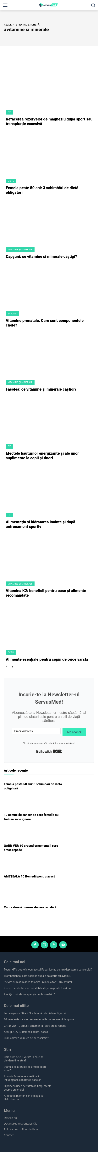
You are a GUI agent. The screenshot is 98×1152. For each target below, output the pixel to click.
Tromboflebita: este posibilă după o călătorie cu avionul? (37, 975)
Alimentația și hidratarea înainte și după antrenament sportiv (40, 524)
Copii (11, 652)
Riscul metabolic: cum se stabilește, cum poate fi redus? (37, 988)
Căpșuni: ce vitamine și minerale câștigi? (41, 256)
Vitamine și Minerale (20, 249)
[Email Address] (36, 731)
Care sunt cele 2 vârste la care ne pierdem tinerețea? (23, 1059)
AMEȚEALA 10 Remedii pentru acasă (29, 876)
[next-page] (12, 667)
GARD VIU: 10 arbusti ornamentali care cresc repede (35, 1025)
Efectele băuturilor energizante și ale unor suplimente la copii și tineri (42, 455)
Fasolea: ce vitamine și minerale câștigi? (41, 389)
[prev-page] (6, 667)
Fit (9, 112)
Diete (11, 180)
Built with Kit (49, 751)
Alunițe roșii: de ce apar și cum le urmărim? (29, 994)
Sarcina (12, 313)
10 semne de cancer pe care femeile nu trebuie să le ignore (39, 1019)
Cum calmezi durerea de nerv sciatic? (30, 907)
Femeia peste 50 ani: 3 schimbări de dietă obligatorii (35, 1013)
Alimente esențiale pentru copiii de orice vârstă (47, 659)
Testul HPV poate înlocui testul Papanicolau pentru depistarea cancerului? (48, 969)
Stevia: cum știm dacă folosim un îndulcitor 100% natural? (38, 982)
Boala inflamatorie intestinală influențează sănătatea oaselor (22, 1078)
